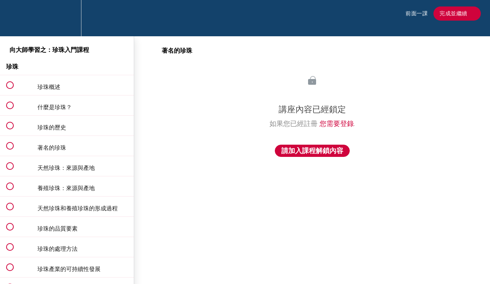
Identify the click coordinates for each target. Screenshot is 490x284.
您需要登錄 (337, 123)
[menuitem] (67, 18)
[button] (14, 18)
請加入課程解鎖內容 (312, 151)
